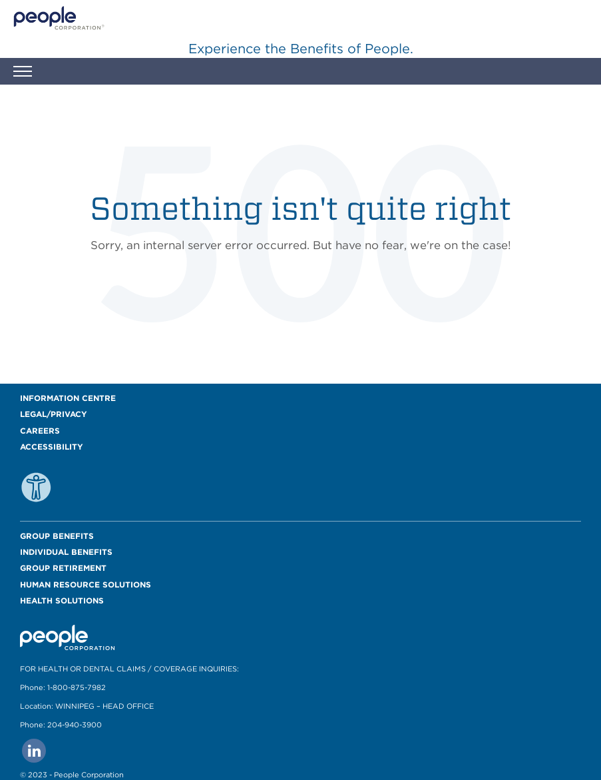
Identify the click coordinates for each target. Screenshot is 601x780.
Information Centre (68, 398)
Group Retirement (63, 568)
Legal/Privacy (53, 414)
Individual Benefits (66, 552)
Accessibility (51, 447)
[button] (22, 73)
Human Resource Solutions (85, 584)
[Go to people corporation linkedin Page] (34, 751)
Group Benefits (57, 536)
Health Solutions (62, 600)
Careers (40, 431)
